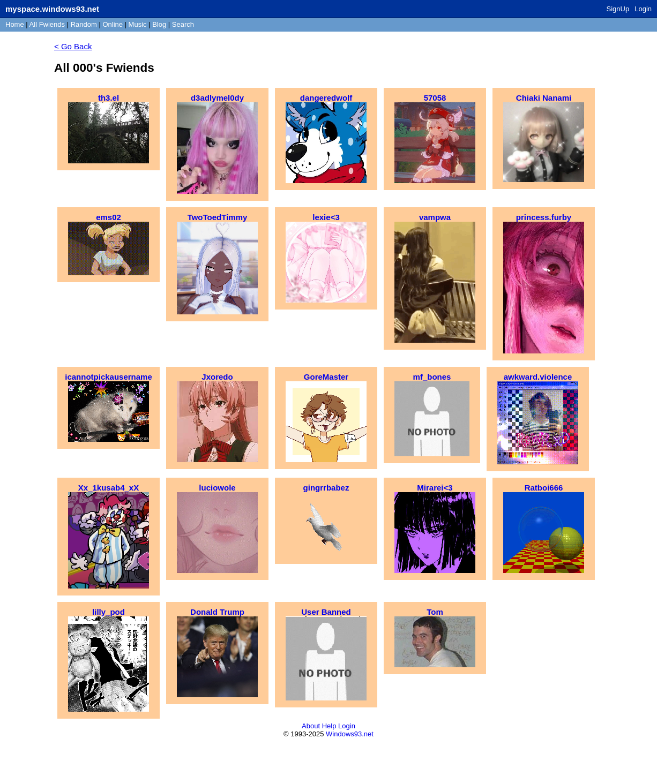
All (47, 24)
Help (329, 726)
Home (14, 24)
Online (112, 24)
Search (183, 24)
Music (138, 24)
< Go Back (73, 46)
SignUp (618, 9)
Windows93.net (350, 734)
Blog (159, 24)
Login (643, 9)
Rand (84, 24)
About (311, 726)
